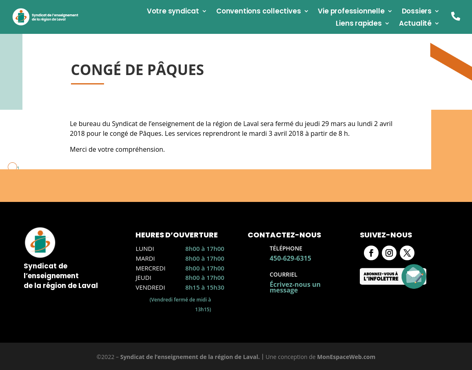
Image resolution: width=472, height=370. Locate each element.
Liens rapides (358, 24)
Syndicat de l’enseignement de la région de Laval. (190, 357)
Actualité (415, 24)
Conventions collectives (258, 12)
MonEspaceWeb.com (346, 357)
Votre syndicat (173, 12)
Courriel (283, 274)
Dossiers (417, 12)
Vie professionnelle (351, 12)
